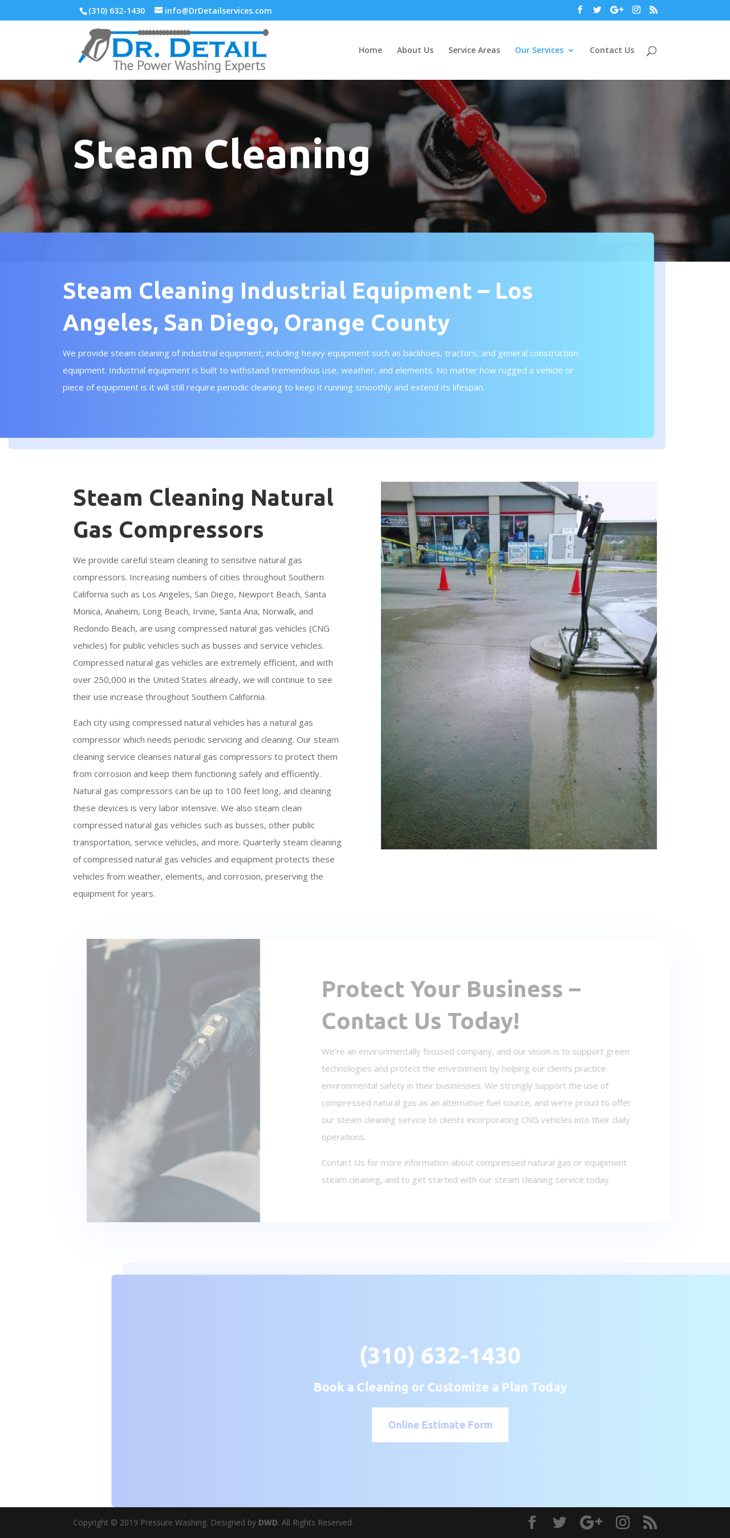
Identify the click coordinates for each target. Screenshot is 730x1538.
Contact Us (612, 50)
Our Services (539, 50)
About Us (415, 50)
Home (370, 50)
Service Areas (474, 50)
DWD (268, 1522)
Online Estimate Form (459, 1424)
